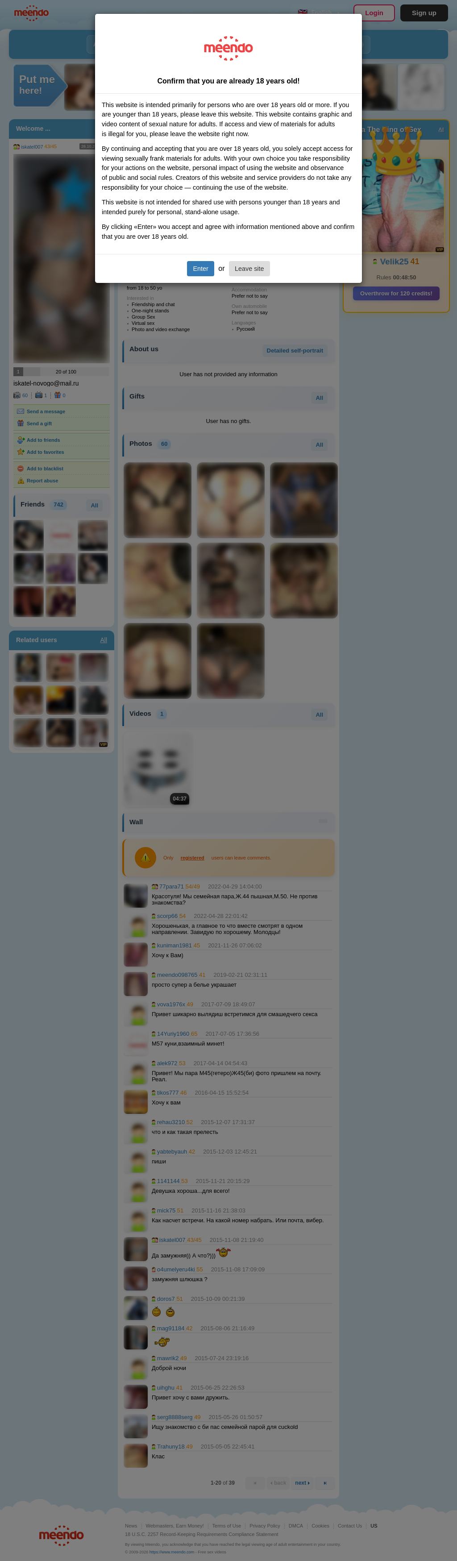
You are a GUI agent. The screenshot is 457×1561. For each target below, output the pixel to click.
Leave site (249, 268)
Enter (200, 268)
